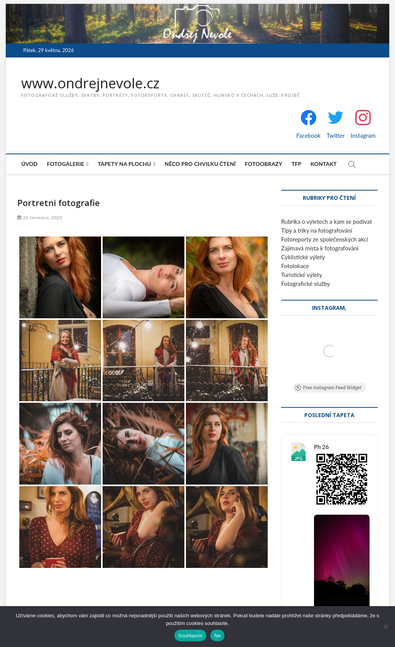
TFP (297, 163)
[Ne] (385, 626)
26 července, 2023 (39, 217)
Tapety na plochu (124, 163)
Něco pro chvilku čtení (200, 163)
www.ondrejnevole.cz (90, 83)
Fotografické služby (305, 283)
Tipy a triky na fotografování (316, 230)
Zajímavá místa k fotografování (320, 248)
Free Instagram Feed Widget (328, 388)
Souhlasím (190, 636)
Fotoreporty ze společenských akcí (324, 239)
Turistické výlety (301, 274)
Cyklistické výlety (303, 256)
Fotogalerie (65, 163)
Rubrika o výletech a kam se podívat (326, 221)
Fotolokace (295, 265)
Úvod (29, 163)
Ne (217, 636)
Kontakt (324, 163)
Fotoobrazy (263, 163)
